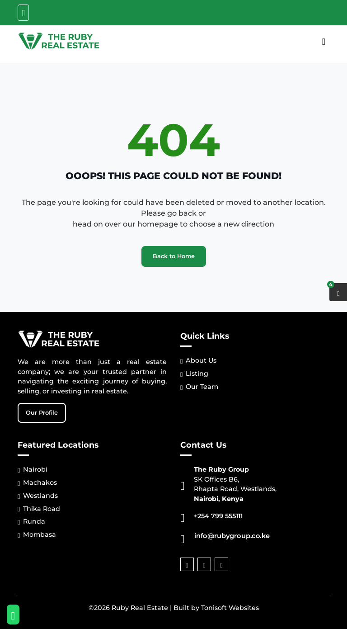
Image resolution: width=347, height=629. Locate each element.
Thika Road (39, 508)
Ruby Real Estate (140, 608)
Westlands (38, 495)
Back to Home (174, 256)
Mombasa (37, 534)
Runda (31, 521)
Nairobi (32, 469)
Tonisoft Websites (230, 608)
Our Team (199, 386)
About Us (198, 360)
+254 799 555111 (218, 516)
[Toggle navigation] (23, 13)
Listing (194, 373)
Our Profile (42, 412)
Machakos (37, 482)
